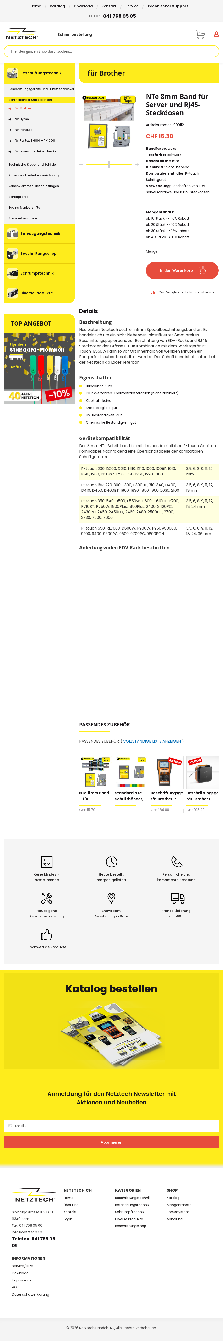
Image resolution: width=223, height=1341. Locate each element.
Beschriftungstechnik (133, 1198)
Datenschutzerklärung (30, 1294)
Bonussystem (178, 1212)
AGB (15, 1287)
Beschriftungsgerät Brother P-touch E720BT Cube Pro (202, 796)
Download (83, 6)
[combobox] (111, 51)
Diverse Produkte (129, 1219)
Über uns (71, 1205)
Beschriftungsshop (130, 1226)
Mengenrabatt (179, 1205)
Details (88, 312)
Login (68, 1219)
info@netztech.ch (27, 1232)
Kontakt (109, 6)
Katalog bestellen (111, 989)
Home (35, 6)
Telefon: (111, 16)
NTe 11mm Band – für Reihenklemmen (94, 796)
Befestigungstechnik (132, 1205)
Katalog (57, 6)
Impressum (21, 1280)
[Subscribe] (111, 1142)
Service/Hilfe (22, 1266)
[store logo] (25, 33)
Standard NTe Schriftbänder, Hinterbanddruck (130, 796)
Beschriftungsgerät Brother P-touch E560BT (167, 796)
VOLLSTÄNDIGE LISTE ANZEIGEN (152, 741)
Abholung (175, 1219)
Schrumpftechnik (129, 1212)
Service (132, 6)
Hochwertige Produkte (46, 947)
